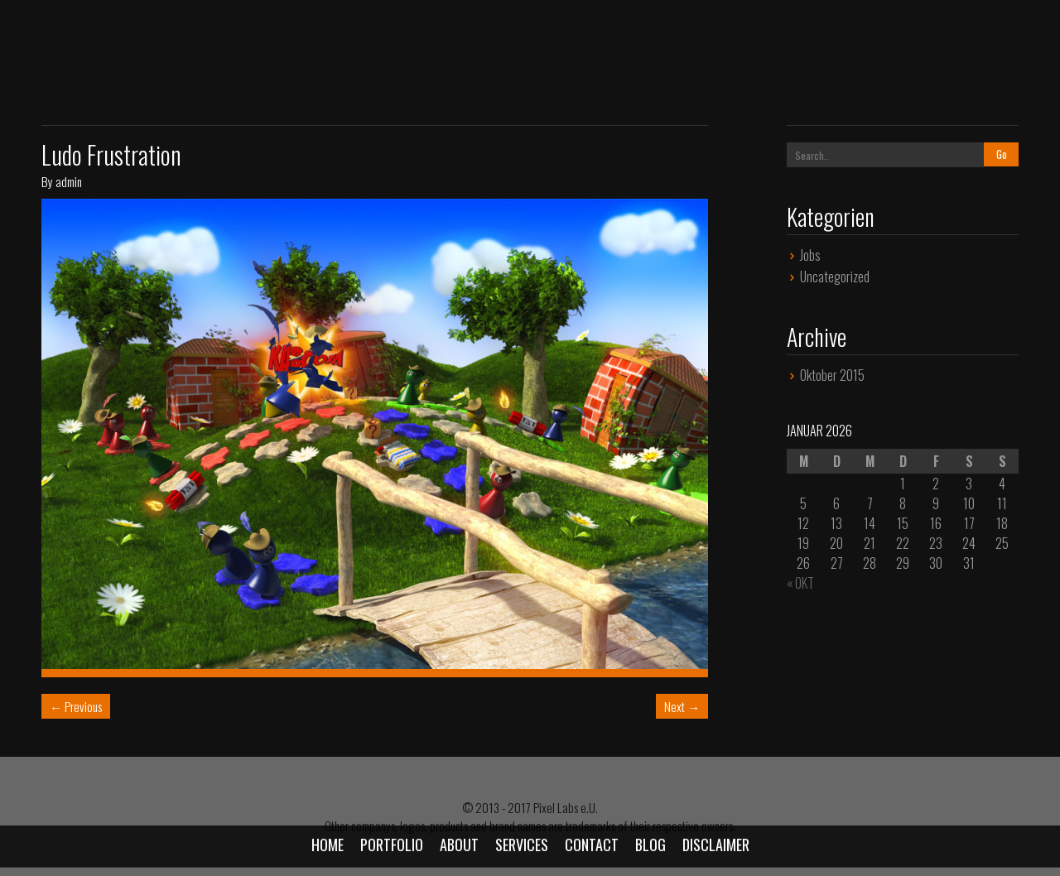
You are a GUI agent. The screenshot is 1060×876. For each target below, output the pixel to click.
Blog (650, 844)
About (459, 844)
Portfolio (391, 844)
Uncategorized (835, 276)
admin (68, 181)
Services (521, 844)
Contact (592, 844)
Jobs (810, 255)
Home (327, 844)
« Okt (800, 583)
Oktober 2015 (832, 375)
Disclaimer (715, 844)
